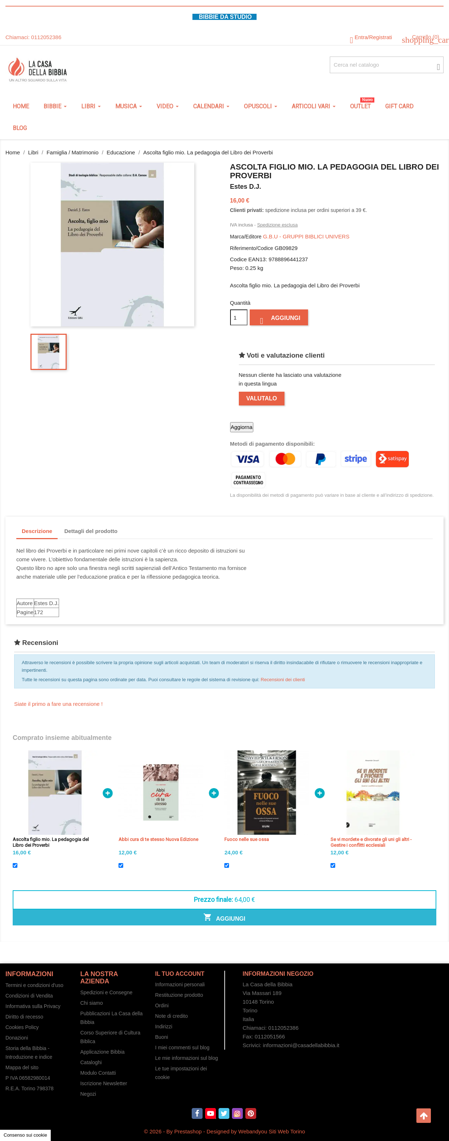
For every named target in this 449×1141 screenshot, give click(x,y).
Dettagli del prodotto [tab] (90, 531)
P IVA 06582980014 (27, 1078)
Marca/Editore (246, 237)
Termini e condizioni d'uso (34, 985)
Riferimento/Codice (251, 248)
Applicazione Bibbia (102, 1052)
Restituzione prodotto (179, 995)
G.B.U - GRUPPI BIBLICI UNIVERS (306, 236)
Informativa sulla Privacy (33, 1006)
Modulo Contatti (98, 1073)
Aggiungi (278, 319)
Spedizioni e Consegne (106, 992)
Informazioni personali (180, 984)
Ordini (162, 1005)
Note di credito (171, 1016)
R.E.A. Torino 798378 (29, 1088)
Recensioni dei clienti (283, 679)
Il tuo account (179, 974)
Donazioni (16, 1038)
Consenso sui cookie (25, 1135)
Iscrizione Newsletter (103, 1083)
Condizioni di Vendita (29, 996)
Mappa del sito (21, 1067)
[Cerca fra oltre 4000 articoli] (387, 65)
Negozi (88, 1094)
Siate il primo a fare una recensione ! (58, 704)
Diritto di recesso (24, 1017)
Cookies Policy (22, 1027)
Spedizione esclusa (277, 225)
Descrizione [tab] (37, 531)
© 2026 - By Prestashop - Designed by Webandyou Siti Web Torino (224, 1131)
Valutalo (261, 398)
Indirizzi (163, 1026)
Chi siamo (91, 1003)
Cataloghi (90, 1062)
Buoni (161, 1037)
